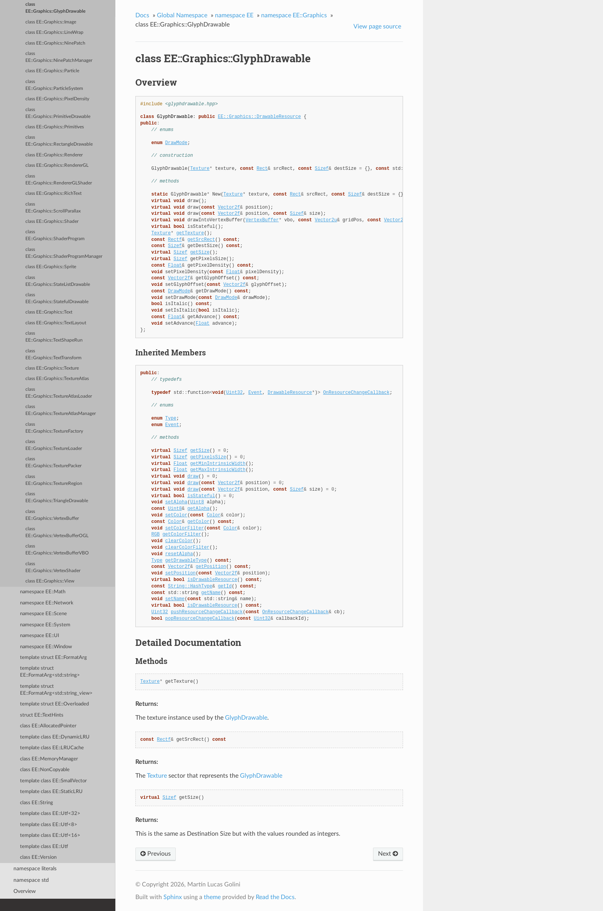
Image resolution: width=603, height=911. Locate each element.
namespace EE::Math (42, 591)
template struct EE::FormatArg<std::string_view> (56, 690)
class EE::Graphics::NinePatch (55, 43)
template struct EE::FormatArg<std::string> (50, 672)
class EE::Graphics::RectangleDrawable (59, 140)
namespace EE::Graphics (294, 15)
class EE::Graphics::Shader (51, 221)
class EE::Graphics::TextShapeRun (54, 336)
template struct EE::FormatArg (53, 657)
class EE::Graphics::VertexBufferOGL (56, 532)
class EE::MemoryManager (49, 759)
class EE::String (36, 802)
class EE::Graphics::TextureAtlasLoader (58, 392)
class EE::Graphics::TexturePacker (53, 462)
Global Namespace (182, 15)
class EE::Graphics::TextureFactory (54, 427)
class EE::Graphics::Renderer (54, 155)
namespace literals (35, 868)
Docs (142, 15)
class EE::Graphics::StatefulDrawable (56, 298)
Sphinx (172, 897)
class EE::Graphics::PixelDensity (57, 99)
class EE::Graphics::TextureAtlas (57, 379)
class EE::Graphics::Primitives (54, 127)
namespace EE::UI (39, 635)
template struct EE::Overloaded (54, 704)
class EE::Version (38, 857)
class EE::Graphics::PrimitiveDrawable (57, 113)
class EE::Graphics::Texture (52, 368)
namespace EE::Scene (43, 613)
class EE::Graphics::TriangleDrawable (56, 497)
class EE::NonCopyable (45, 769)
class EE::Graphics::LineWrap (54, 32)
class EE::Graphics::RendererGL (56, 165)
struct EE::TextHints (41, 715)
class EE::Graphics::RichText (53, 193)
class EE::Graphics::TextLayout (55, 323)
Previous (155, 854)
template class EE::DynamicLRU (55, 737)
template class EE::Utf (44, 846)
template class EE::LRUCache (52, 747)
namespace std (31, 880)
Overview (24, 891)
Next (388, 854)
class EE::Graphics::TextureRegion (53, 480)
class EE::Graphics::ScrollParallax (53, 207)
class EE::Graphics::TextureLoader (53, 445)
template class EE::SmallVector (53, 780)
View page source (377, 26)
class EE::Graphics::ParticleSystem (54, 85)
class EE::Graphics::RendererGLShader (58, 179)
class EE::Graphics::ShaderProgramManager (63, 253)
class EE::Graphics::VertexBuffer (52, 515)
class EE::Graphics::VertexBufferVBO (57, 549)
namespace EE (234, 15)
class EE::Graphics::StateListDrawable (57, 281)
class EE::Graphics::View (49, 581)
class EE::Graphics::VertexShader (52, 567)
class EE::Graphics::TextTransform (53, 354)
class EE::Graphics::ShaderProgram (55, 235)
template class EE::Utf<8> (48, 824)
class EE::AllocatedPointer (48, 725)
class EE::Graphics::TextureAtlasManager (60, 410)
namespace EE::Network (46, 603)
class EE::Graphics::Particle (52, 71)
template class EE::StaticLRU (51, 791)
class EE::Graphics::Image (50, 22)
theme (212, 897)
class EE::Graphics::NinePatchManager (58, 57)
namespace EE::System (45, 624)
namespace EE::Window (46, 646)
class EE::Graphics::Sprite (50, 267)
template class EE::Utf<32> (50, 813)
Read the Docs (275, 897)
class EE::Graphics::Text (48, 312)
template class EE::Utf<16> (50, 835)
